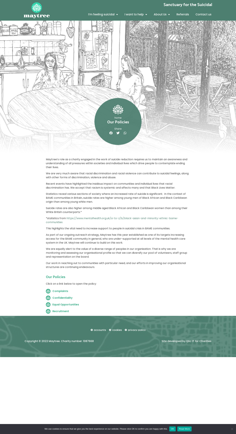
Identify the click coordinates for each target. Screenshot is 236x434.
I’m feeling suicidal (103, 14)
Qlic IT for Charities (198, 341)
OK (172, 429)
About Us (162, 14)
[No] (232, 429)
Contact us (203, 14)
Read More (184, 429)
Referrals (183, 14)
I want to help (136, 14)
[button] (111, 153)
